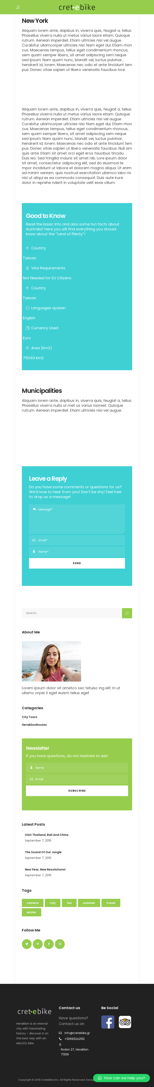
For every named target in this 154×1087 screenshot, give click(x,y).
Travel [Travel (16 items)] (110, 903)
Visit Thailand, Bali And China (46, 835)
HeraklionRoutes (34, 725)
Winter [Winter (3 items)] (31, 912)
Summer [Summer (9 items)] (89, 903)
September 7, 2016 (38, 840)
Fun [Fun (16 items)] (69, 903)
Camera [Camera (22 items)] (33, 903)
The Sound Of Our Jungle (43, 852)
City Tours (29, 717)
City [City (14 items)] (53, 903)
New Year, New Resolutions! (45, 869)
